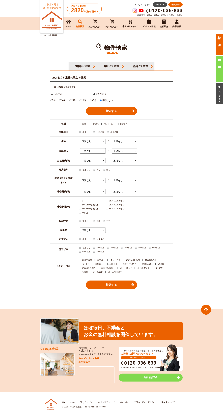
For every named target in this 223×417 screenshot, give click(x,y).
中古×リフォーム (106, 402)
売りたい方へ (87, 402)
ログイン (160, 4)
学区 (111, 66)
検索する (111, 111)
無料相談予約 (150, 377)
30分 (93, 100)
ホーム (43, 35)
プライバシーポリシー (145, 402)
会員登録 (175, 4)
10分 (62, 100)
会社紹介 (124, 402)
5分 (53, 100)
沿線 (140, 66)
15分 (72, 100)
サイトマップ (168, 402)
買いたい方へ (69, 402)
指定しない (106, 100)
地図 (82, 66)
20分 (83, 100)
